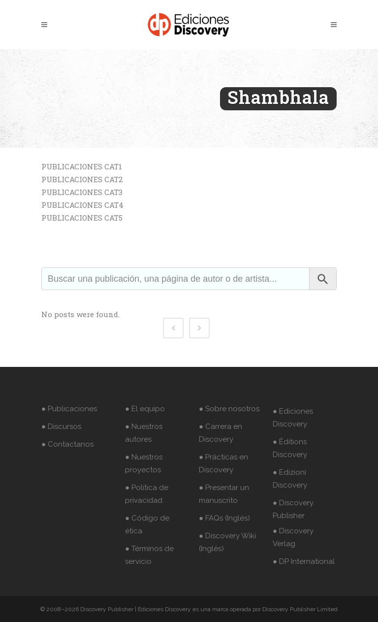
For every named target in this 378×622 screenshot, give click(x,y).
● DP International (304, 561)
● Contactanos (67, 444)
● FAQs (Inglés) (224, 518)
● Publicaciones (69, 408)
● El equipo (145, 408)
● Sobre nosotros (229, 408)
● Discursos (61, 426)
